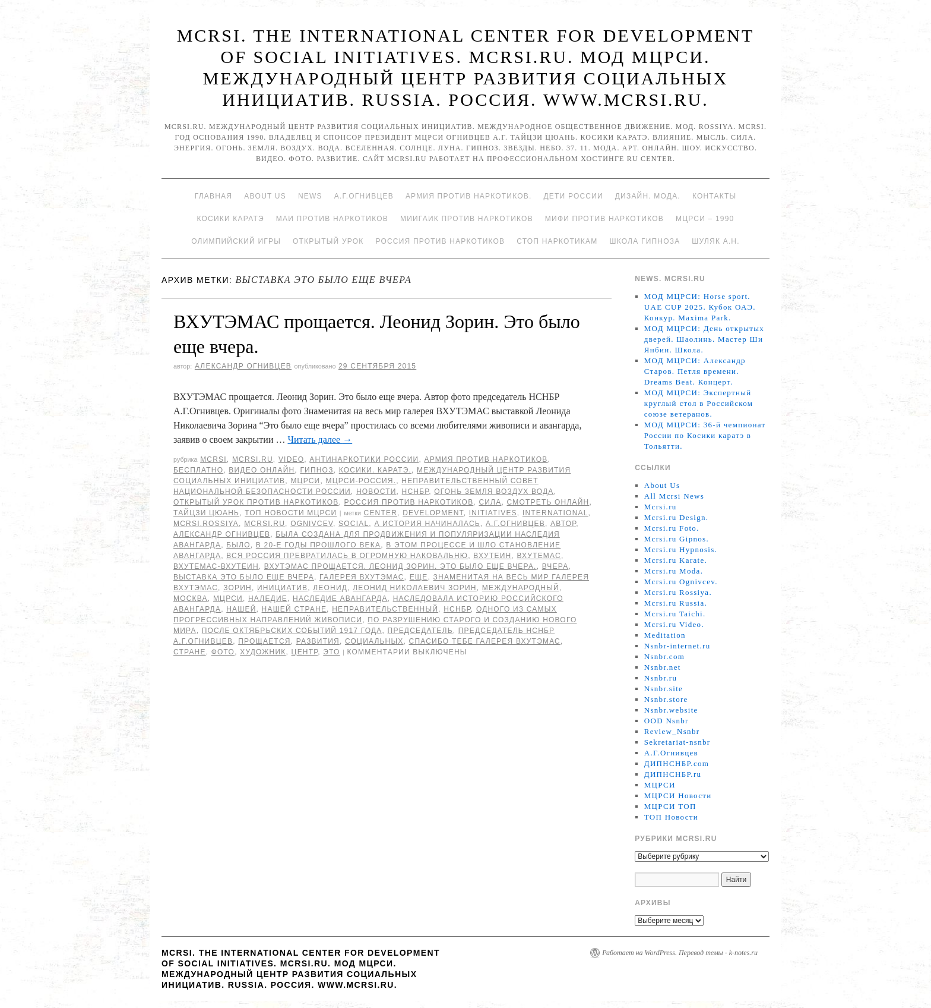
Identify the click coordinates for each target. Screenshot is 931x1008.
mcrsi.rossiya (206, 523)
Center (381, 513)
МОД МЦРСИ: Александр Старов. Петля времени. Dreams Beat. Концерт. (695, 371)
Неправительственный (385, 609)
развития (318, 641)
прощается (264, 641)
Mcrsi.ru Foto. (671, 528)
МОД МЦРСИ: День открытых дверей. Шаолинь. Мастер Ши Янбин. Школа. (704, 339)
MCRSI (213, 459)
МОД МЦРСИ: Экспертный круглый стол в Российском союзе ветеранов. (698, 403)
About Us (265, 196)
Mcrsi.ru (252, 459)
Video (291, 459)
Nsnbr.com (664, 656)
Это (331, 652)
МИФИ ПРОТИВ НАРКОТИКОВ (604, 219)
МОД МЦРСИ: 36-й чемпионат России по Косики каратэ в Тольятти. (705, 435)
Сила (490, 502)
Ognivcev (311, 523)
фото (223, 652)
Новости (376, 491)
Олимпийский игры (236, 241)
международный (520, 588)
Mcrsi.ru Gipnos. (676, 538)
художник (263, 652)
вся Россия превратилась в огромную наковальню (347, 556)
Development (433, 513)
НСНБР (415, 491)
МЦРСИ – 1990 (705, 219)
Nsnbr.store (666, 699)
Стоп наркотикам (557, 241)
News (310, 196)
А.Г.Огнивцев (364, 196)
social (353, 523)
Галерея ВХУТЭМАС (361, 577)
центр (305, 652)
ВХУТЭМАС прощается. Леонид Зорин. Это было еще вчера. (400, 566)
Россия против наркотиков (440, 241)
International (555, 513)
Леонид (330, 588)
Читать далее (319, 439)
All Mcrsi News (674, 496)
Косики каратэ (230, 219)
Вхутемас (538, 556)
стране (189, 652)
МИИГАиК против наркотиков (466, 219)
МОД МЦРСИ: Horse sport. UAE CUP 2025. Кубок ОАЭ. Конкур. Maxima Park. (700, 307)
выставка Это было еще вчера (243, 577)
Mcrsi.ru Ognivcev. (681, 581)
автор (563, 523)
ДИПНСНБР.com (676, 763)
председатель (420, 630)
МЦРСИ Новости (678, 795)
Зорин (237, 588)
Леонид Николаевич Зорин (415, 588)
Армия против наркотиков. (469, 196)
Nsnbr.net (662, 667)
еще (419, 577)
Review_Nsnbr (672, 731)
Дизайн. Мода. (647, 196)
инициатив (282, 588)
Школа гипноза (644, 241)
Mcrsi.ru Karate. (675, 560)
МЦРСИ (305, 481)
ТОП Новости (671, 816)
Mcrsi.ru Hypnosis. (680, 549)
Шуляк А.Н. (715, 241)
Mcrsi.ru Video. (674, 624)
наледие (267, 598)
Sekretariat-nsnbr (677, 742)
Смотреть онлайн (547, 502)
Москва (190, 598)
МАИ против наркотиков (332, 219)
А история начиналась (427, 523)
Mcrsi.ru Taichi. (675, 613)
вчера (555, 566)
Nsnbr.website (671, 709)
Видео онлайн (261, 470)
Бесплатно (198, 470)
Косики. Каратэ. (375, 470)
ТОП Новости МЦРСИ (291, 513)
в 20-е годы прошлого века (318, 545)
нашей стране (294, 609)
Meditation (665, 635)
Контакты (714, 196)
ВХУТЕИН (492, 556)
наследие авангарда (340, 598)
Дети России (573, 196)
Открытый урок (328, 241)
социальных (374, 641)
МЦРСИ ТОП (670, 806)
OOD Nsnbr (666, 720)
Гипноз (316, 470)
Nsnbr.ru (660, 677)
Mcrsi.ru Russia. (675, 602)
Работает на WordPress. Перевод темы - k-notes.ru (680, 953)
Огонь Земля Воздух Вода (493, 491)
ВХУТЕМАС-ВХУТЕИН (216, 566)
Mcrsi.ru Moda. (673, 570)
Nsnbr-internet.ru (677, 645)
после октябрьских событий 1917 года (292, 630)
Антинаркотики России (364, 459)
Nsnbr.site (663, 688)
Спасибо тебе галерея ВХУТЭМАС (484, 641)
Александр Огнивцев (243, 366)
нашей (241, 609)
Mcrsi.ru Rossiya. (678, 592)
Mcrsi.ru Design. (676, 517)
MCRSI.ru (264, 523)
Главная (213, 196)
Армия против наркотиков (485, 459)
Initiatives (493, 513)
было (238, 545)
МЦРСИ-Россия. (361, 481)
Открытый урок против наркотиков (255, 502)
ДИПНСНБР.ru (673, 774)
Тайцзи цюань (206, 513)
